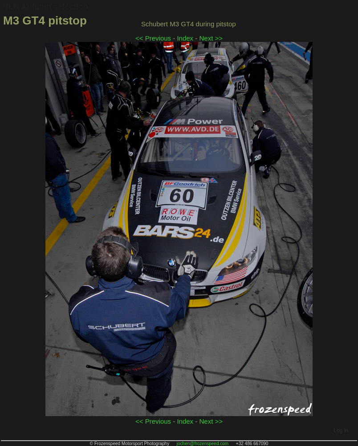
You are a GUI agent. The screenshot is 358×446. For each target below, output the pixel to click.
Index (185, 38)
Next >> (211, 38)
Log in (341, 430)
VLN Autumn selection (45, 6)
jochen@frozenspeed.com (202, 443)
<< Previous (153, 38)
